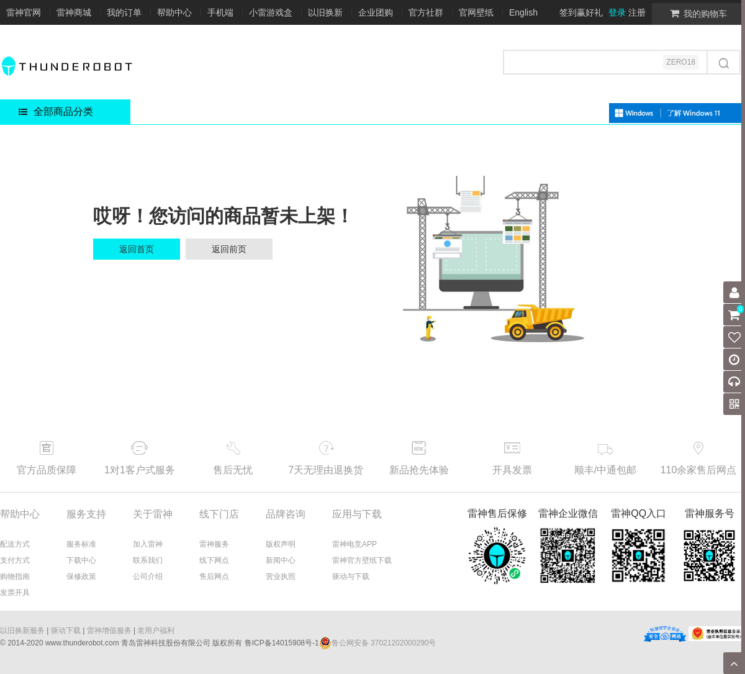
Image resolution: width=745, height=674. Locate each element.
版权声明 (281, 544)
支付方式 (15, 560)
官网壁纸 (476, 12)
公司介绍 (148, 576)
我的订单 (124, 12)
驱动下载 (66, 630)
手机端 (220, 12)
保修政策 (81, 576)
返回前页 (229, 249)
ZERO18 (680, 62)
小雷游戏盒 (270, 12)
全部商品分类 (56, 111)
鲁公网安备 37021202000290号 (377, 643)
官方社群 (426, 12)
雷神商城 (73, 12)
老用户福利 (155, 630)
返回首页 (136, 249)
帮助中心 (174, 12)
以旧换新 (325, 12)
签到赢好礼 (581, 12)
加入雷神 (148, 544)
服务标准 (81, 544)
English (523, 12)
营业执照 (281, 576)
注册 (637, 12)
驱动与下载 (350, 576)
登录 (617, 12)
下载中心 (81, 560)
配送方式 (15, 544)
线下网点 (214, 560)
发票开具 (15, 592)
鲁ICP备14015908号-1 (282, 643)
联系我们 (148, 560)
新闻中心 (281, 560)
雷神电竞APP (354, 544)
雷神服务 (214, 544)
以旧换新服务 (22, 630)
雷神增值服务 (109, 630)
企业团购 (375, 12)
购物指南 (15, 576)
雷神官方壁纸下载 (362, 560)
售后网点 (214, 576)
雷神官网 (23, 12)
